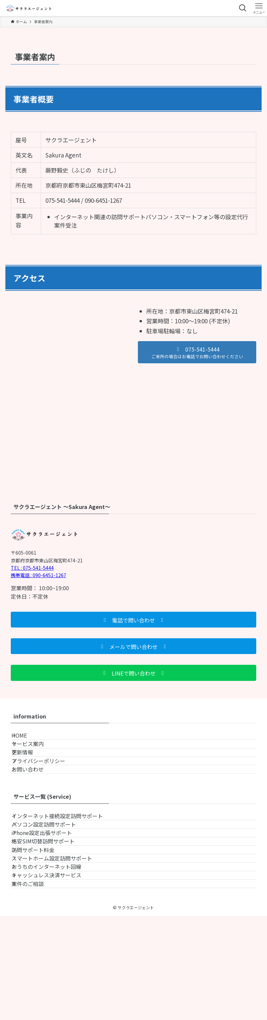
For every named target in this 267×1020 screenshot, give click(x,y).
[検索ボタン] (243, 8)
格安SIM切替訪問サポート (50, 904)
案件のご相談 (35, 984)
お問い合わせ (35, 803)
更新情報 (29, 771)
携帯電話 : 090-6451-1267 (38, 575)
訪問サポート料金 (40, 920)
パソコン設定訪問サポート (51, 873)
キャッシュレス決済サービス (54, 968)
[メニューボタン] (259, 8)
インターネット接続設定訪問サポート (64, 857)
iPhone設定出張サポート (49, 888)
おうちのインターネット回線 (54, 952)
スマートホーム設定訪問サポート (59, 936)
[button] (197, 352)
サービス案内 (35, 755)
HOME (26, 739)
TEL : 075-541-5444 (32, 567)
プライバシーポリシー (46, 787)
